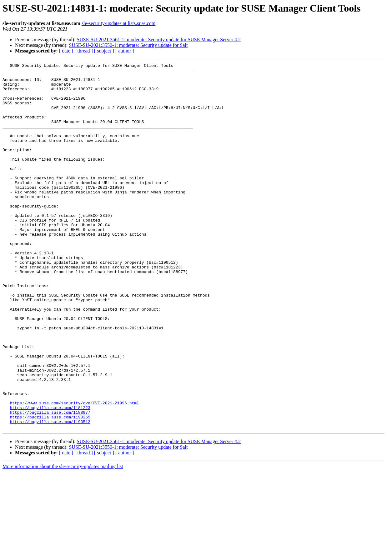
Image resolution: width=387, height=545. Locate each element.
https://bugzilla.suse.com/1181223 (50, 477)
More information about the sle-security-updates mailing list (63, 539)
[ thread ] (83, 50)
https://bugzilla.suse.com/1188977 (50, 482)
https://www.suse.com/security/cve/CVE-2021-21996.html (74, 471)
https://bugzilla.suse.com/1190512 (50, 494)
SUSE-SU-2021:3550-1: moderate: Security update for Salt (128, 45)
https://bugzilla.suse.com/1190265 (50, 488)
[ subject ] (104, 50)
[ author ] (124, 50)
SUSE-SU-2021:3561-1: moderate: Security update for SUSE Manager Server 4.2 (159, 39)
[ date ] (66, 50)
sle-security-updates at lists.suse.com (118, 23)
